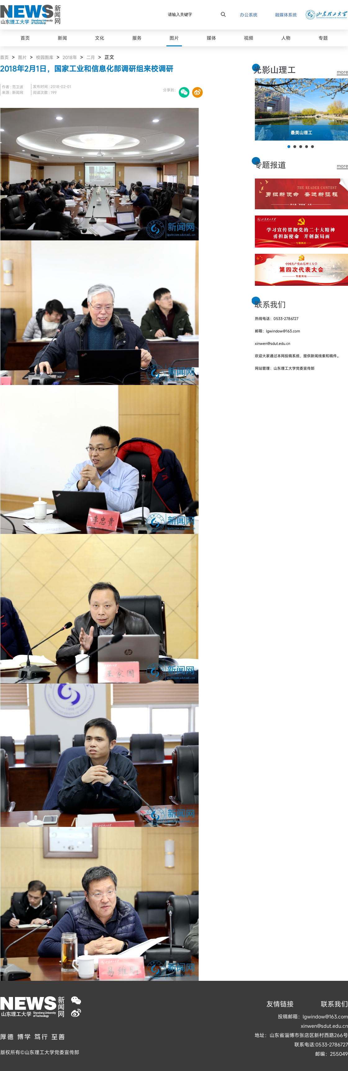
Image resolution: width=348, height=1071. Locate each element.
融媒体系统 (286, 15)
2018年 (70, 57)
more (342, 72)
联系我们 (334, 1003)
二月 (90, 57)
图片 (22, 57)
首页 (4, 57)
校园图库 (44, 57)
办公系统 (248, 15)
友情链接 (280, 1003)
